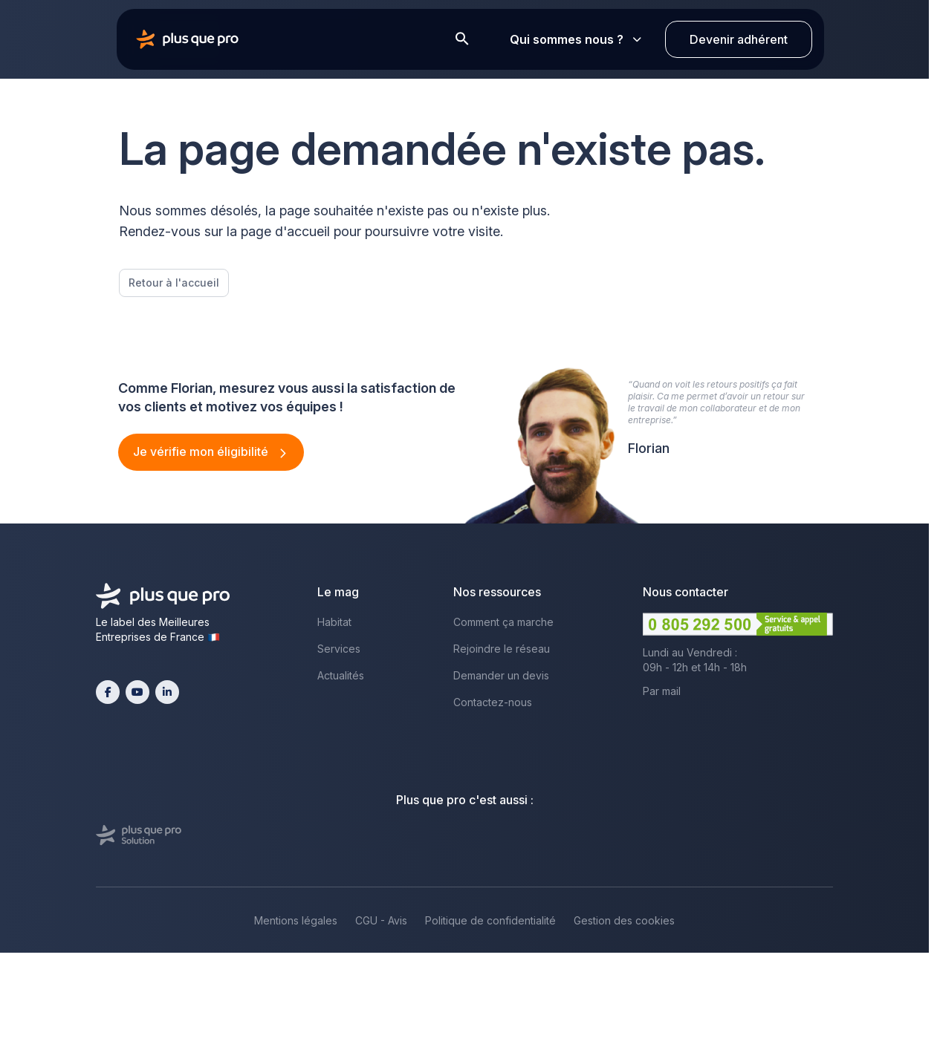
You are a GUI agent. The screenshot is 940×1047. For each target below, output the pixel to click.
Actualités (340, 675)
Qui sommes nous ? (575, 39)
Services (338, 648)
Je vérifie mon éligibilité (202, 451)
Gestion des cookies (624, 920)
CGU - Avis (381, 920)
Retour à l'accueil (174, 282)
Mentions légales (295, 920)
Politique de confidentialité (490, 920)
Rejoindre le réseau (501, 648)
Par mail (662, 691)
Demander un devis (501, 675)
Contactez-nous (492, 702)
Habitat (334, 622)
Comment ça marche (503, 622)
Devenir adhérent (739, 39)
